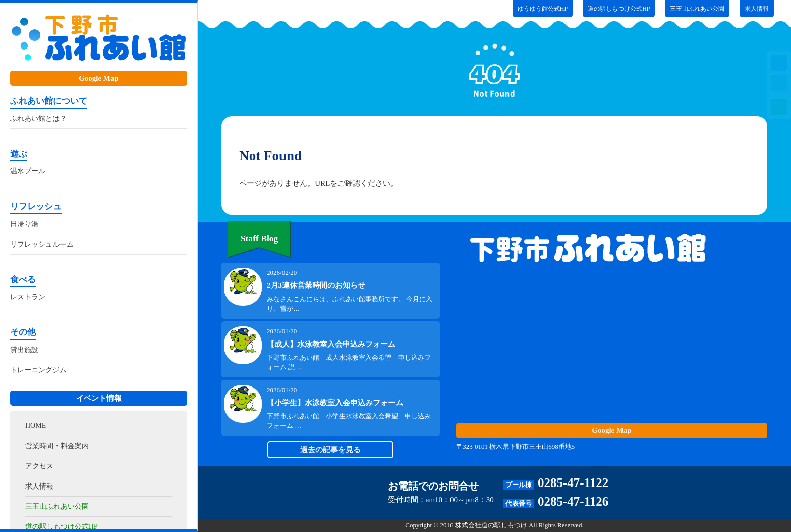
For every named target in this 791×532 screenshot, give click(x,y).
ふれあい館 (98, 39)
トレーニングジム (38, 370)
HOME (35, 425)
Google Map (99, 78)
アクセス (39, 466)
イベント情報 (99, 398)
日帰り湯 (24, 224)
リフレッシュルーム (42, 244)
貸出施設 (24, 350)
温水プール (27, 171)
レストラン (27, 297)
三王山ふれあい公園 (57, 506)
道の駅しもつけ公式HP (619, 8)
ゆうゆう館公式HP (543, 8)
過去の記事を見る (330, 450)
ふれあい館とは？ (38, 118)
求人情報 (39, 486)
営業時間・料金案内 (57, 446)
